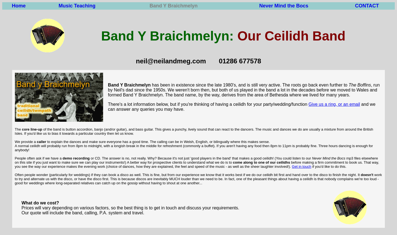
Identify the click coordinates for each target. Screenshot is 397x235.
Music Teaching (77, 6)
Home (19, 6)
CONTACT (367, 6)
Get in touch (301, 166)
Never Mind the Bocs (283, 6)
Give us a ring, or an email (334, 104)
